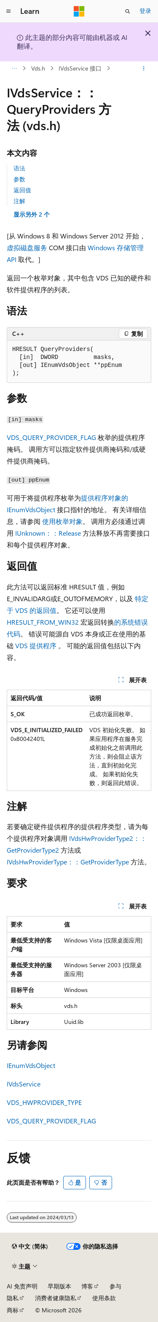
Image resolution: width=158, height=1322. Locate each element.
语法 (19, 168)
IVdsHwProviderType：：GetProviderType (68, 861)
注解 (19, 201)
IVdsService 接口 (80, 68)
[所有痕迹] (14, 68)
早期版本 (59, 1286)
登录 (145, 11)
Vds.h (38, 68)
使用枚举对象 (62, 521)
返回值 (22, 190)
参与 (115, 1286)
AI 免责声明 (22, 1286)
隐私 (13, 1298)
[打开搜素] (127, 11)
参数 (19, 179)
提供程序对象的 (104, 497)
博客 (87, 1286)
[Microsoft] (79, 11)
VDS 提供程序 (35, 645)
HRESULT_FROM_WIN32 (43, 622)
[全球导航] (8, 11)
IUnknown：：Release (48, 533)
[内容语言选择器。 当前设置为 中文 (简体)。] (30, 1246)
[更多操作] (144, 68)
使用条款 (104, 1298)
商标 (13, 1310)
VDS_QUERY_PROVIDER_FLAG (51, 437)
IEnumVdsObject (31, 509)
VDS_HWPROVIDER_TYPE (44, 1102)
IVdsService (23, 1083)
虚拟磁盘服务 (27, 247)
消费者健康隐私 (55, 1298)
